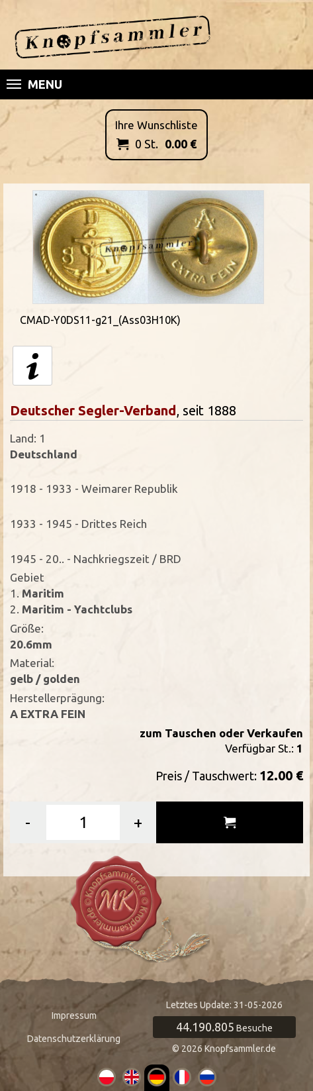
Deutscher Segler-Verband (93, 410)
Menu (34, 84)
